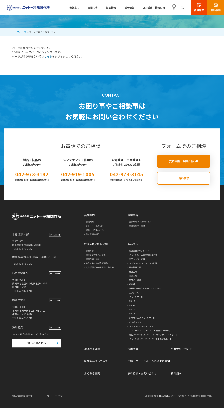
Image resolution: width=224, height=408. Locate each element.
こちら (48, 56)
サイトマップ (55, 396)
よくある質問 (92, 373)
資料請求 (183, 178)
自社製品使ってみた (96, 361)
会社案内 (74, 7)
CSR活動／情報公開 (154, 7)
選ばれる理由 (92, 349)
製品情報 (111, 7)
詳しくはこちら (36, 343)
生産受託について (181, 349)
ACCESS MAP (55, 235)
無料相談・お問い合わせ (183, 161)
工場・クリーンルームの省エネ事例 (148, 361)
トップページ (19, 32)
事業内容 (93, 7)
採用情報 (129, 7)
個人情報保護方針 (22, 396)
